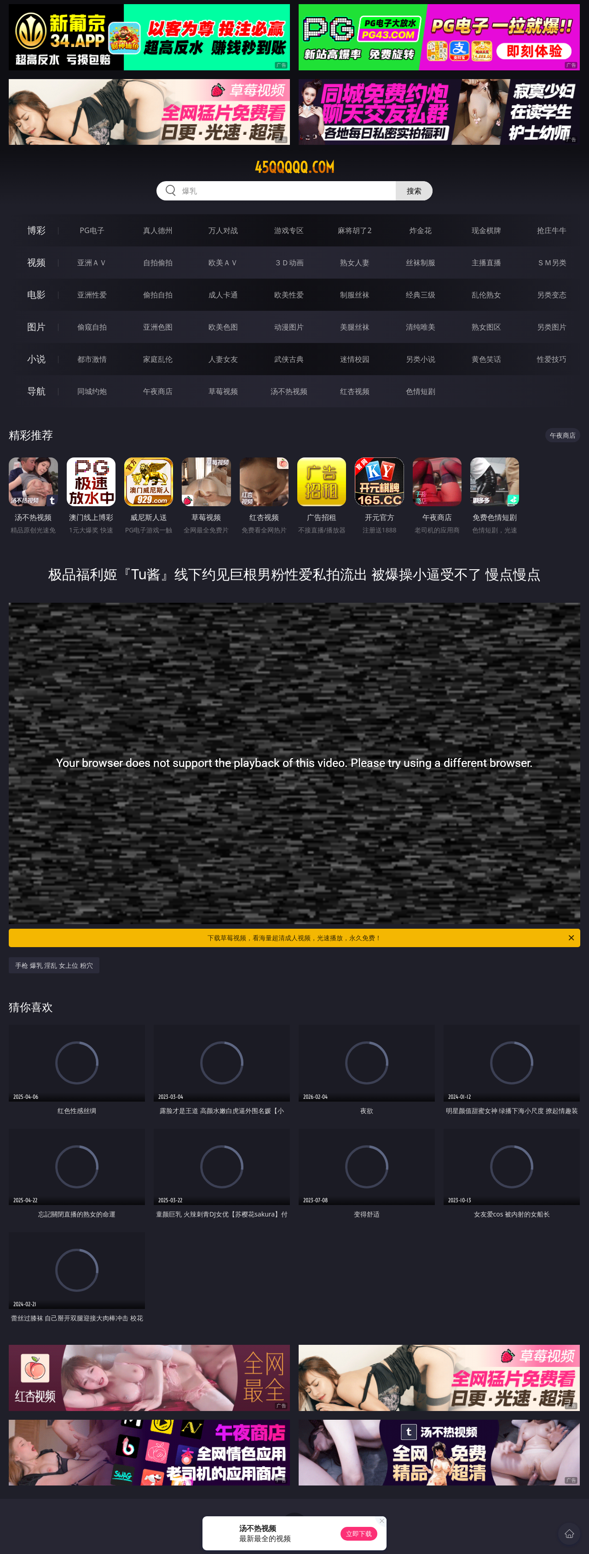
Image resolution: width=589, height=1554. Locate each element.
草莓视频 (223, 391)
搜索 (414, 191)
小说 (36, 359)
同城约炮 (92, 391)
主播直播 (486, 262)
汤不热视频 (289, 391)
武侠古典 (289, 359)
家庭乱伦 (158, 359)
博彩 (36, 230)
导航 (36, 391)
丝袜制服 (420, 262)
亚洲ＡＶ (92, 262)
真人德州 (158, 230)
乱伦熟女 (486, 295)
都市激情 (92, 359)
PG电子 (92, 230)
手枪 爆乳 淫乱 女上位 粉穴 (54, 965)
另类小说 (420, 359)
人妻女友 (223, 359)
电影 (36, 294)
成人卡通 (223, 295)
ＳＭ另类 (551, 262)
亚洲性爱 (92, 295)
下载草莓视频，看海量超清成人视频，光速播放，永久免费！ (392, 937)
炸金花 (421, 230)
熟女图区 (486, 327)
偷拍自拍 (158, 295)
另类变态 (551, 295)
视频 (36, 262)
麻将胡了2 (354, 230)
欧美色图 (223, 327)
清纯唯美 (420, 327)
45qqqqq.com (294, 167)
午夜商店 (158, 391)
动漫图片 (289, 327)
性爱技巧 (551, 359)
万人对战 (223, 230)
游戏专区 (289, 230)
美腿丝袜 (355, 327)
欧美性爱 (289, 295)
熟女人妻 (355, 262)
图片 (36, 326)
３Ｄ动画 (289, 262)
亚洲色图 (158, 327)
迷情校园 (355, 359)
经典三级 (420, 295)
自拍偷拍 (158, 262)
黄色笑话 (486, 359)
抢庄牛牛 (551, 230)
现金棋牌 (486, 230)
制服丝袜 (355, 295)
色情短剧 (420, 391)
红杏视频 (355, 391)
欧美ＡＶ (223, 262)
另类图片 (551, 327)
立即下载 (359, 1533)
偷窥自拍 (92, 327)
